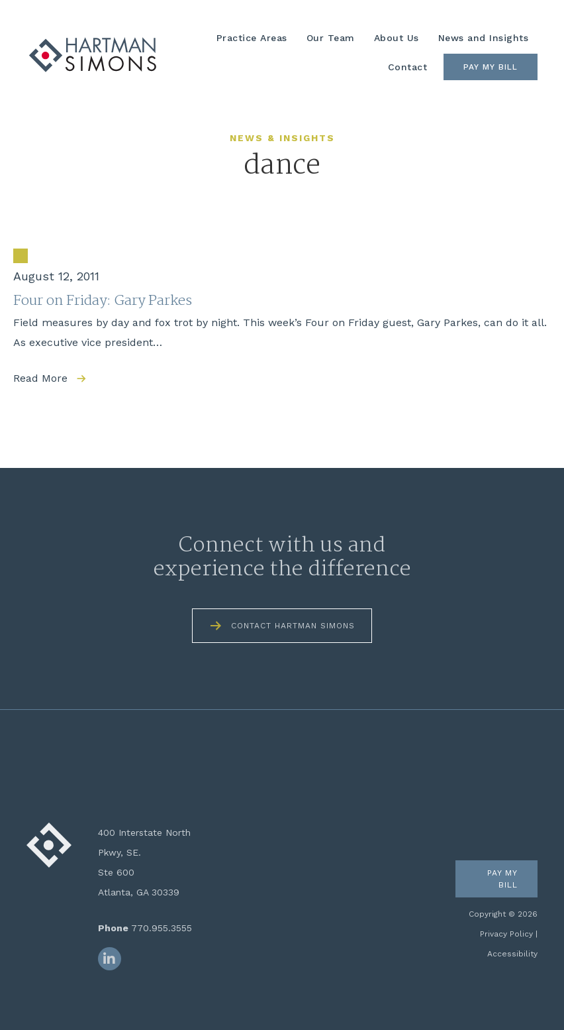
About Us (396, 37)
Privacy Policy (506, 934)
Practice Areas (251, 37)
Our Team (330, 37)
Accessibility (512, 953)
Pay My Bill (490, 67)
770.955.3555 (161, 928)
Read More (40, 378)
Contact (408, 67)
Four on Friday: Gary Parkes (102, 301)
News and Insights (483, 37)
